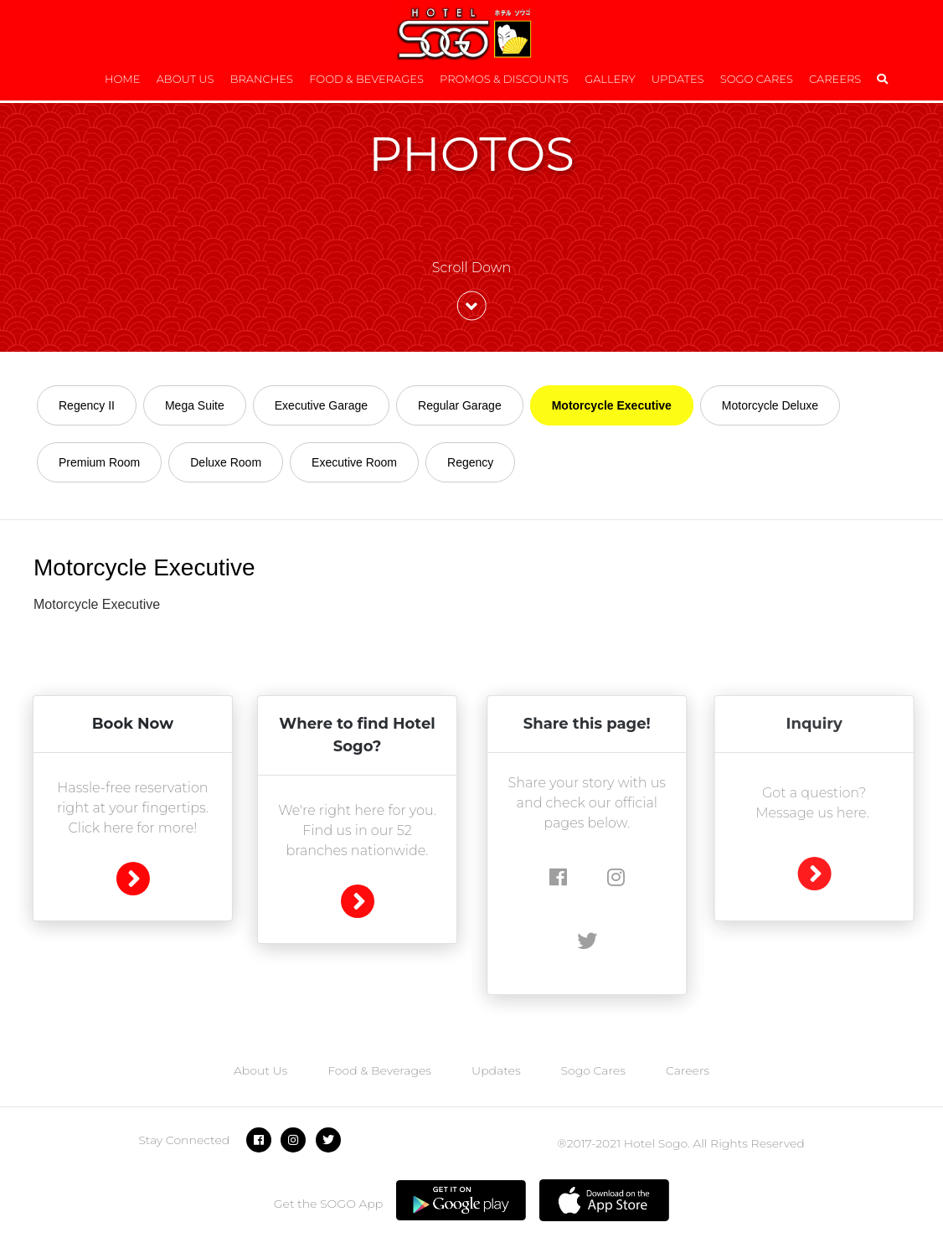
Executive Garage (321, 405)
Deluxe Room (225, 462)
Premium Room (99, 462)
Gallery (610, 78)
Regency (470, 462)
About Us (185, 78)
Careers (835, 78)
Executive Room (354, 462)
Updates (678, 78)
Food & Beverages (366, 78)
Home (123, 78)
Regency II (87, 405)
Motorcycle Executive (612, 405)
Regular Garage (460, 405)
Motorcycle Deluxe (770, 405)
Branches (261, 78)
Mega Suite (194, 405)
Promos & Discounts (504, 78)
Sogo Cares (756, 78)
